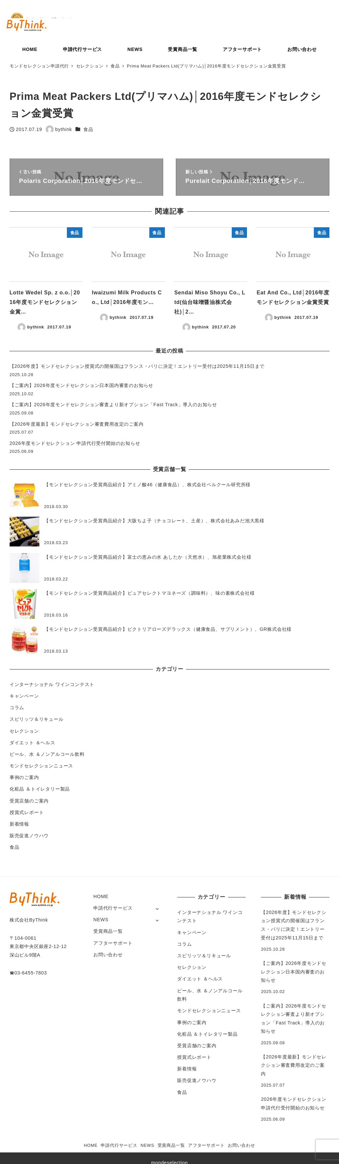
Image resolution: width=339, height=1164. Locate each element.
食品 (88, 129)
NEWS (101, 919)
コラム (17, 707)
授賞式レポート (27, 812)
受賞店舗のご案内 (29, 800)
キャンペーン (24, 696)
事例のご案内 (24, 777)
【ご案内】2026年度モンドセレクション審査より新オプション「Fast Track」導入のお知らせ (113, 404)
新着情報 (19, 824)
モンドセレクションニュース (41, 765)
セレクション (24, 731)
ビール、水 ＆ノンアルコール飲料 (47, 754)
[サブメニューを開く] (157, 908)
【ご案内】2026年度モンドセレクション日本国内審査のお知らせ (81, 385)
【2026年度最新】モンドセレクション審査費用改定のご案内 (77, 424)
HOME (101, 896)
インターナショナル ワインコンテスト (52, 684)
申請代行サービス (112, 908)
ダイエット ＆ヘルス (32, 742)
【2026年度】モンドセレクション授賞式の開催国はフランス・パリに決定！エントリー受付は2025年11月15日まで (137, 366)
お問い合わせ (108, 954)
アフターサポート (112, 943)
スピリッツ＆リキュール (37, 719)
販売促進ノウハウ (29, 835)
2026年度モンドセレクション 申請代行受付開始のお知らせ (75, 443)
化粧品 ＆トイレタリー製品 (40, 789)
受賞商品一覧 (108, 931)
